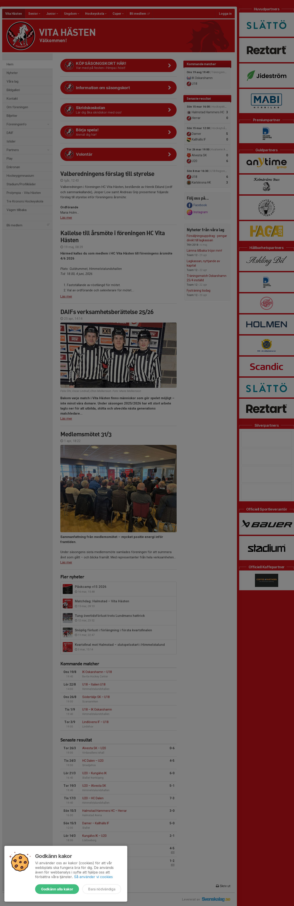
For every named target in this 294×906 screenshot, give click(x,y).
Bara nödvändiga (101, 889)
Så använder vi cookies (93, 877)
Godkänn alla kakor (57, 889)
